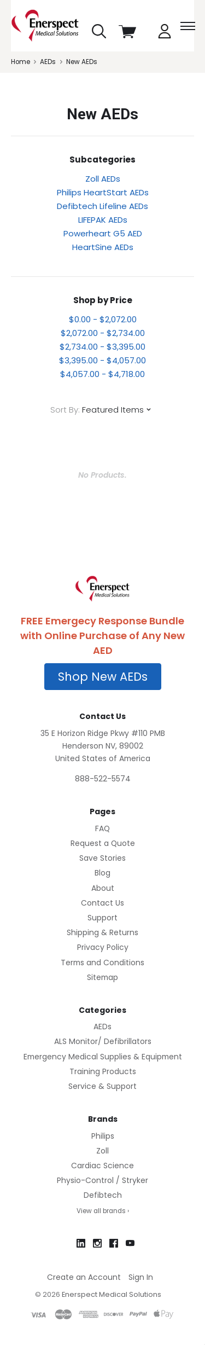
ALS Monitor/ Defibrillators (102, 1041)
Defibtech (103, 1195)
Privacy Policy (102, 947)
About (102, 888)
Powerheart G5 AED (102, 233)
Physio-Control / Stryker (102, 1180)
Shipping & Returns (102, 932)
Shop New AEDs (103, 677)
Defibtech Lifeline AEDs (102, 206)
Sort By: (65, 409)
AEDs (102, 1026)
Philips (102, 1136)
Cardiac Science (102, 1165)
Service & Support (102, 1086)
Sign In (140, 1277)
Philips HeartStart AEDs (103, 192)
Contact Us (102, 902)
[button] (102, 677)
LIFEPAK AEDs (102, 219)
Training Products (102, 1071)
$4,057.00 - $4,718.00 (102, 374)
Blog (102, 872)
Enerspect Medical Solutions (111, 1294)
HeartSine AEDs (102, 247)
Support (102, 917)
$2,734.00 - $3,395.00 (102, 346)
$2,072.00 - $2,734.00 (103, 333)
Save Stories (102, 858)
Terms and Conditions (102, 962)
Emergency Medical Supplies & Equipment (103, 1056)
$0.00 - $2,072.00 (103, 319)
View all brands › (103, 1211)
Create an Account (84, 1277)
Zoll (102, 1150)
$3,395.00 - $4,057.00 (102, 360)
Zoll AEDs (102, 178)
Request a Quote (103, 843)
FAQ (102, 828)
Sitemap (102, 977)
